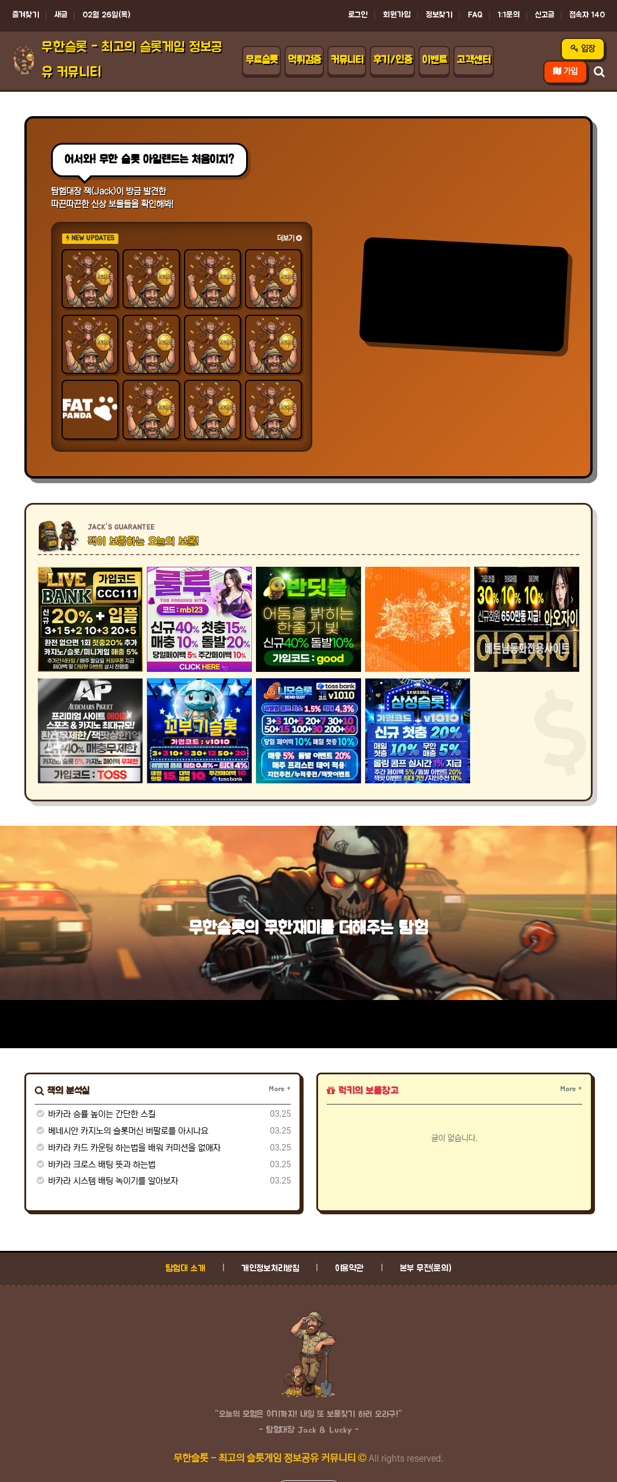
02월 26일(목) (106, 15)
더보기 (289, 238)
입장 (583, 48)
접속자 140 (587, 15)
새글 (61, 15)
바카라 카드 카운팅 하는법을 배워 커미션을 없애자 (128, 1148)
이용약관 (349, 1268)
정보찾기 (439, 15)
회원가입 (397, 15)
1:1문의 (509, 15)
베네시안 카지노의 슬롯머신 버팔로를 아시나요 (121, 1131)
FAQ (475, 15)
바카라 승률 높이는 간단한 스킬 (95, 1114)
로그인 (358, 15)
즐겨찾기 (25, 15)
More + (280, 1088)
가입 (565, 71)
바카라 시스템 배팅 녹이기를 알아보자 (106, 1181)
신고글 (544, 15)
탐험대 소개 (185, 1268)
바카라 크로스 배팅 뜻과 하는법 (95, 1165)
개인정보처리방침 (270, 1268)
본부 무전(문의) (426, 1268)
